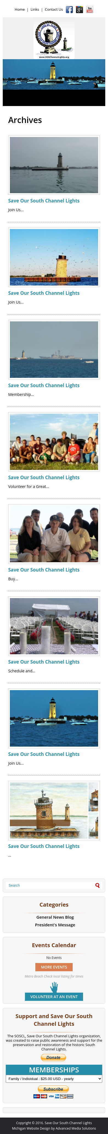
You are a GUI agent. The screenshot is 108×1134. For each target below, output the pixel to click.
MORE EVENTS (54, 967)
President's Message (55, 924)
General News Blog (55, 917)
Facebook (69, 9)
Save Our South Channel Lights (43, 201)
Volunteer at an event (54, 996)
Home (20, 9)
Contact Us (54, 9)
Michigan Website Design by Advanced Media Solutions (54, 1128)
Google (79, 9)
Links (34, 9)
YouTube (89, 9)
